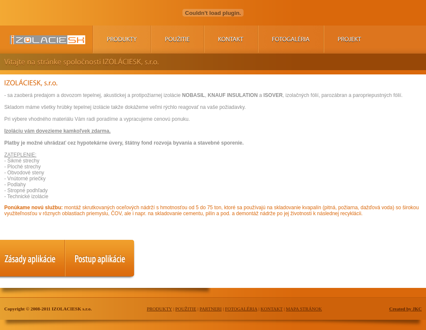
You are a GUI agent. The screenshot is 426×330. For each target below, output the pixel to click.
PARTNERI (210, 308)
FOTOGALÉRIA (241, 308)
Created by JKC (405, 308)
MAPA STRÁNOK (304, 308)
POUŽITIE (185, 308)
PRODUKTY (159, 308)
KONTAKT (272, 308)
